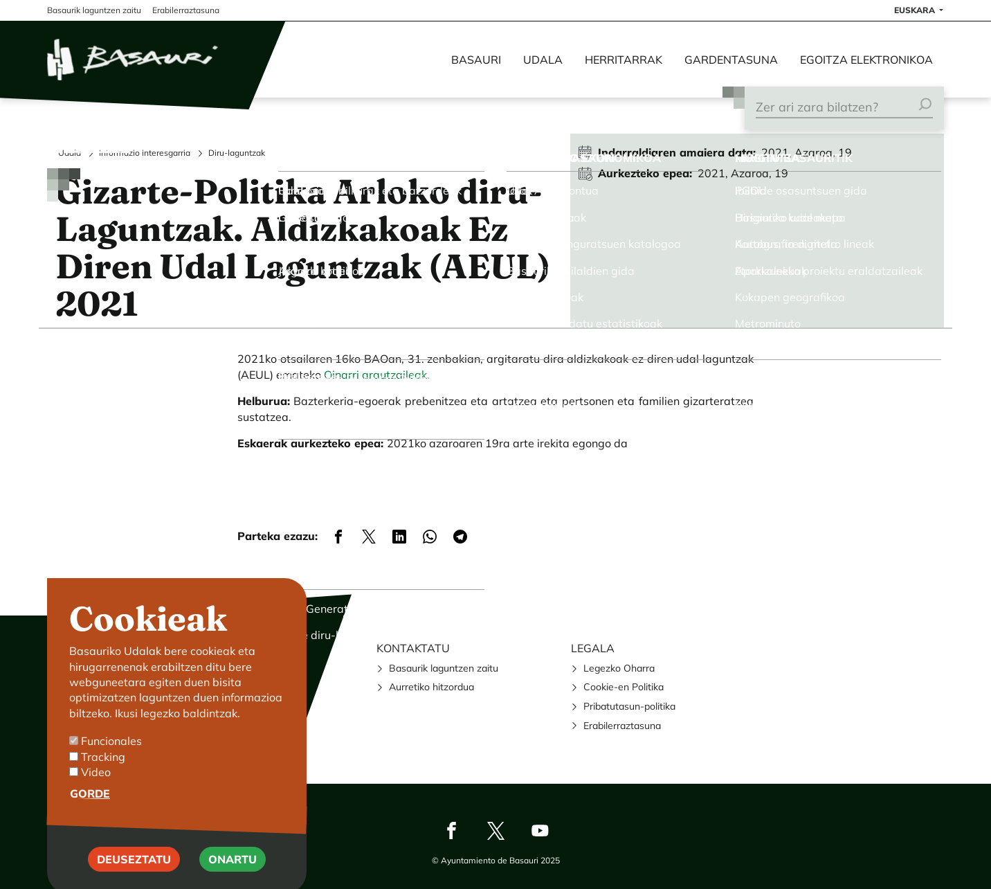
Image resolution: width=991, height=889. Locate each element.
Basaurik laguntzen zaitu (443, 668)
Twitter (495, 830)
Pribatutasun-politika (629, 706)
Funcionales (111, 759)
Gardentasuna (731, 59)
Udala (543, 59)
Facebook (451, 830)
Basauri (476, 59)
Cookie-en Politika (623, 687)
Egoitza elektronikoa (866, 59)
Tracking (103, 775)
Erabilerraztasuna (622, 725)
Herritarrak (623, 59)
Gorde (90, 813)
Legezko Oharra (619, 668)
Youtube (540, 830)
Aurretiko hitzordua (431, 687)
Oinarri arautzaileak (375, 374)
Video (96, 791)
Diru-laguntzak (236, 152)
